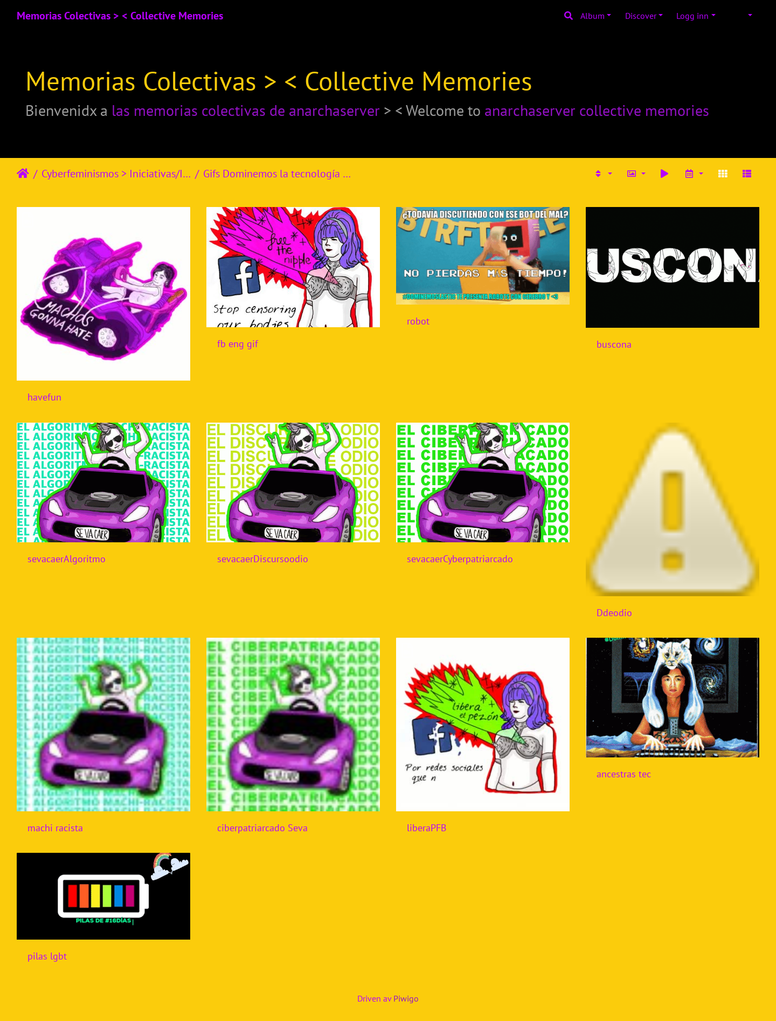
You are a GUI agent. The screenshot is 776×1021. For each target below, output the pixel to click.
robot (418, 321)
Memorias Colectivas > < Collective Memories (120, 16)
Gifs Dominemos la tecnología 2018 (277, 174)
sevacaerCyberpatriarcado (460, 558)
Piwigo (406, 998)
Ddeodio (614, 612)
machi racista (55, 827)
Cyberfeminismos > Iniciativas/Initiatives (116, 174)
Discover (640, 15)
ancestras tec (624, 773)
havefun (44, 397)
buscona (614, 344)
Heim (23, 173)
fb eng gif (237, 343)
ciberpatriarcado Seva (262, 827)
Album (592, 15)
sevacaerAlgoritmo (66, 558)
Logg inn (692, 15)
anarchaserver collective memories (596, 110)
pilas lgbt (47, 956)
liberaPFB (427, 827)
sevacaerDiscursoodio (262, 558)
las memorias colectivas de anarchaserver (246, 110)
